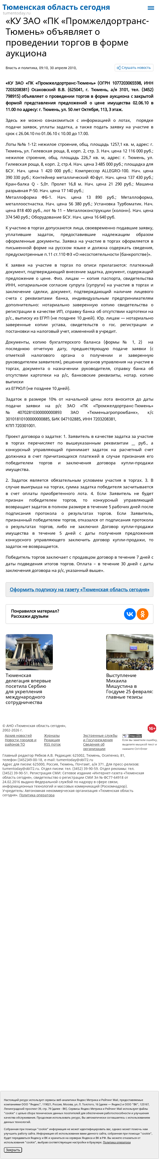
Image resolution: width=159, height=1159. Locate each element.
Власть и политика (21, 67)
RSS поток (52, 744)
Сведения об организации (94, 746)
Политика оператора (37, 795)
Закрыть (13, 1149)
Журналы (52, 735)
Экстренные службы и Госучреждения (100, 737)
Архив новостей (18, 735)
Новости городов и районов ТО (20, 742)
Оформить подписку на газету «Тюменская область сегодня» (79, 589)
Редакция (52, 740)
